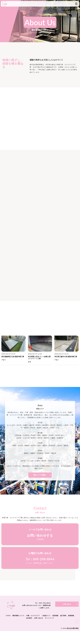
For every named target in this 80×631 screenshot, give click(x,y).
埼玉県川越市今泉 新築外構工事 (65, 357)
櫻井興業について (18, 615)
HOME (8, 615)
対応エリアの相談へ (40, 475)
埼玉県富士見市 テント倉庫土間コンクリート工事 (39, 357)
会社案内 (29, 618)
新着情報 (71, 615)
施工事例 (63, 615)
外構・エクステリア (33, 615)
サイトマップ (49, 618)
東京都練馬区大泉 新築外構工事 (12, 357)
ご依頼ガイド (46, 615)
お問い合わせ (38, 618)
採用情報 (55, 615)
